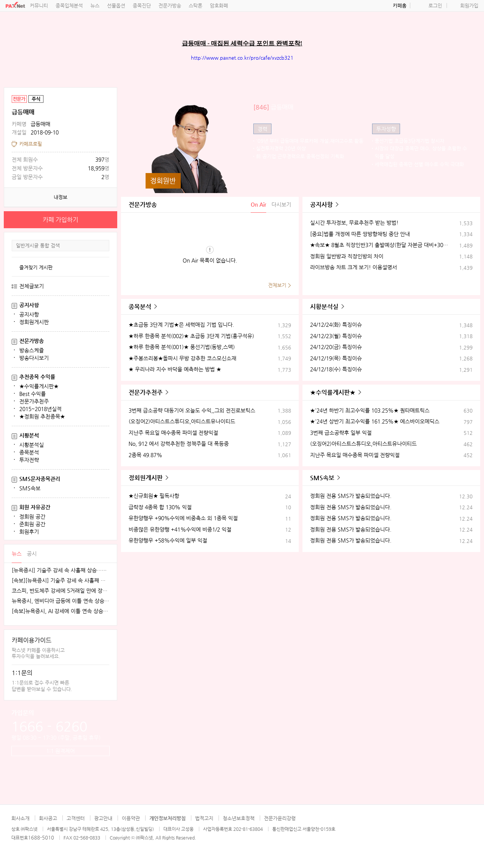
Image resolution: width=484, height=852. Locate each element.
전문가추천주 (34, 401)
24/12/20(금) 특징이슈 (336, 347)
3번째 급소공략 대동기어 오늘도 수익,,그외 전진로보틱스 (192, 410)
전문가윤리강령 (280, 818)
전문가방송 (169, 5)
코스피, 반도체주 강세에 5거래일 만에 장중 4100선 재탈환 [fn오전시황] (60, 591)
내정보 (60, 197)
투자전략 (29, 460)
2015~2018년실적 (40, 409)
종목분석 (29, 452)
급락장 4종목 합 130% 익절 (160, 507)
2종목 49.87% (145, 455)
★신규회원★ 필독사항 (154, 496)
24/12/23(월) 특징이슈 (336, 336)
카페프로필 (30, 144)
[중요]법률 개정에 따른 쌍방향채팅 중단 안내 (360, 234)
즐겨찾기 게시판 (36, 267)
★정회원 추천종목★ (42, 416)
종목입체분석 (69, 5)
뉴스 (94, 5)
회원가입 (469, 5)
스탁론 (195, 5)
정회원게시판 (34, 322)
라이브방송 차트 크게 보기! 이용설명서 (353, 267)
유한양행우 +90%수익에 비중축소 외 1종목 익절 (183, 518)
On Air (258, 204)
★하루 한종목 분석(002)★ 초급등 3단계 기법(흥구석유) (191, 336)
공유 (109, 94)
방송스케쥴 (31, 350)
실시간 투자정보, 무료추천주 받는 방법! (354, 223)
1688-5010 (41, 837)
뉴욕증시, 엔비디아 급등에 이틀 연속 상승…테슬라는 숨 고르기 (60, 601)
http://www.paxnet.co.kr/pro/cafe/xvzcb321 (242, 57)
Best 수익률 (32, 394)
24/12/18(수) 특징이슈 (336, 369)
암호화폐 (219, 5)
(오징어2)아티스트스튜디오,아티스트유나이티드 (182, 421)
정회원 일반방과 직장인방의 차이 (346, 256)
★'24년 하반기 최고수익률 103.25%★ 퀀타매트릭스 (370, 410)
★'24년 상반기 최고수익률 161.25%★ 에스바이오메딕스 (374, 421)
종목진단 (142, 5)
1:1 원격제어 (60, 751)
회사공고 (48, 818)
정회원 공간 (32, 516)
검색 (103, 246)
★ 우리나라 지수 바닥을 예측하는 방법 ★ (175, 369)
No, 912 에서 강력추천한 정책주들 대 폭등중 (179, 444)
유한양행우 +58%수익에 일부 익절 (168, 540)
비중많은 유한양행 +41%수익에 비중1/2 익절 (180, 529)
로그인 (435, 5)
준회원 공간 (32, 524)
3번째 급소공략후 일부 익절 (341, 433)
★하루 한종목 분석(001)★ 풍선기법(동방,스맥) (182, 347)
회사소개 (20, 818)
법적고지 (204, 818)
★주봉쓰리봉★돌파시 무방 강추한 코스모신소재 (182, 358)
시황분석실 (31, 445)
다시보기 (281, 204)
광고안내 (103, 818)
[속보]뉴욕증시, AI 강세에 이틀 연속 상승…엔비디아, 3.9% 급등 (60, 611)
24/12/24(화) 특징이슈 (336, 325)
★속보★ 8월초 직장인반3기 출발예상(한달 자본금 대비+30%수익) (379, 245)
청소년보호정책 (238, 818)
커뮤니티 (39, 5)
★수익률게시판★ (39, 386)
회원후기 (29, 532)
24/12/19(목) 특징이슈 (336, 358)
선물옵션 (116, 5)
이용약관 (131, 818)
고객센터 (76, 818)
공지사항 (29, 314)
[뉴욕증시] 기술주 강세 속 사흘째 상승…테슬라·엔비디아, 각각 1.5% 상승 (60, 570)
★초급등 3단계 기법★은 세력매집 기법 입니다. (181, 325)
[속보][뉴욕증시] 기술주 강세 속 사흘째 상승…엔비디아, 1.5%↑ (60, 580)
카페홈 (399, 5)
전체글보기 (31, 286)
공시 (32, 553)
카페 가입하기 (60, 219)
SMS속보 (29, 488)
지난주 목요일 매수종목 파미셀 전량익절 (173, 433)
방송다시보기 (34, 358)
